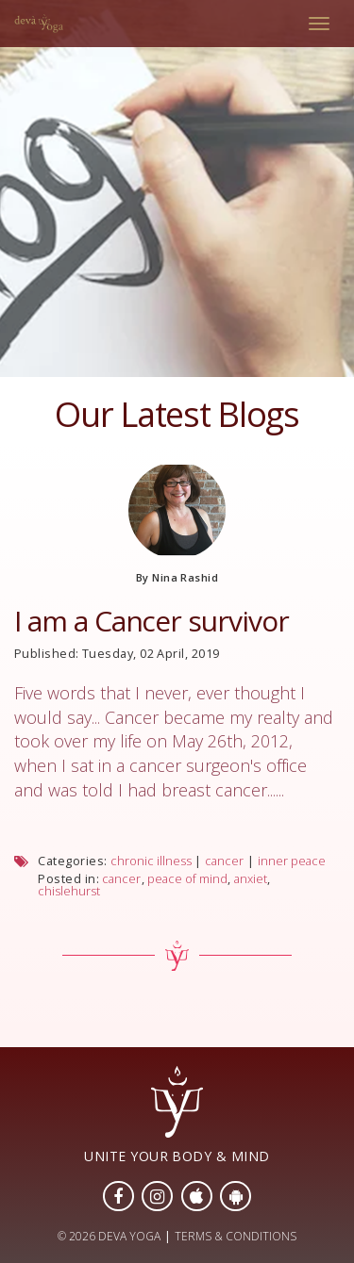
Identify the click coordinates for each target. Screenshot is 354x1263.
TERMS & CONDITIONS (235, 1236)
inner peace (292, 861)
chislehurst (69, 891)
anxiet (250, 879)
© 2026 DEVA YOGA (109, 1236)
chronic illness (151, 861)
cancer (224, 861)
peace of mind (187, 879)
